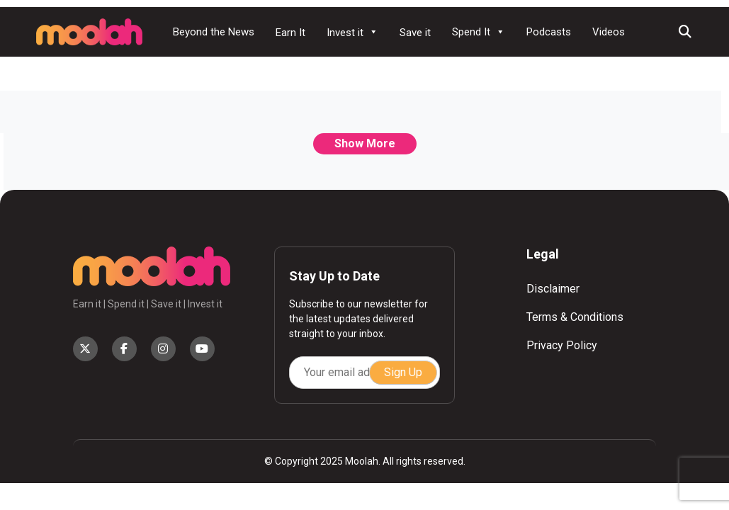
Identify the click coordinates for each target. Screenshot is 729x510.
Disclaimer (553, 288)
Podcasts (548, 32)
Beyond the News (213, 32)
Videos (608, 32)
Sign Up (403, 372)
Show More (364, 143)
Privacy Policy (561, 345)
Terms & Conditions (574, 317)
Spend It (478, 32)
